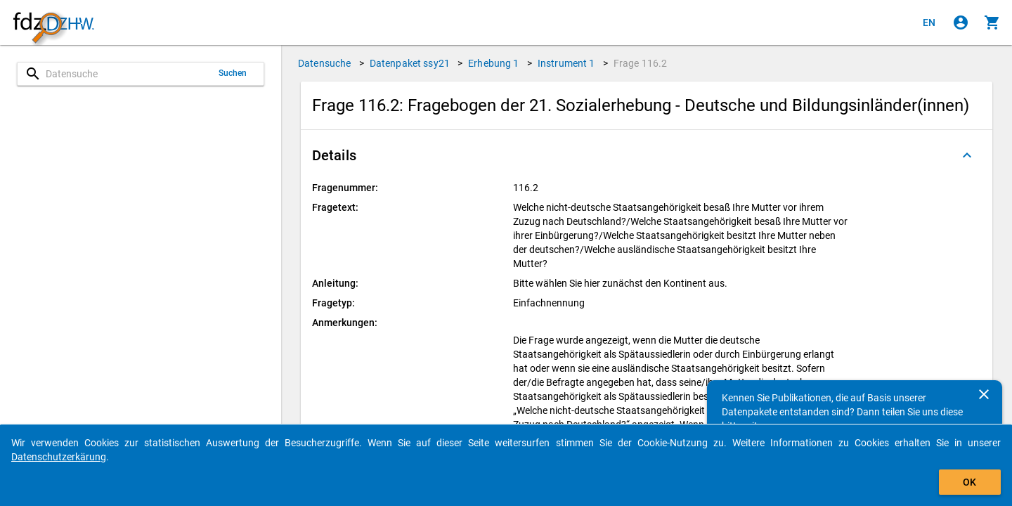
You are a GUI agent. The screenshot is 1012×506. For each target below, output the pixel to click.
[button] (646, 155)
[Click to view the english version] (929, 22)
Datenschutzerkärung (58, 456)
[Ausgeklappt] (967, 155)
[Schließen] (984, 394)
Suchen (233, 73)
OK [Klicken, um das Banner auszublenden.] (969, 482)
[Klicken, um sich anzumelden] (961, 22)
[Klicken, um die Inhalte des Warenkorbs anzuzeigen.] (992, 22)
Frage (641, 63)
